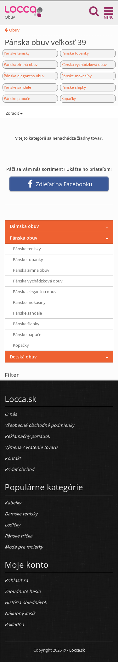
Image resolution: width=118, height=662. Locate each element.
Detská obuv (23, 357)
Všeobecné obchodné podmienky (39, 425)
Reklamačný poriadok (27, 436)
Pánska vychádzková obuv (84, 64)
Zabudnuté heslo (23, 591)
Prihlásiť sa (16, 580)
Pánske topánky (75, 53)
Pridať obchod (19, 469)
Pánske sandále (17, 87)
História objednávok (26, 602)
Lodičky (12, 525)
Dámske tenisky (21, 514)
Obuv (12, 30)
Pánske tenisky (17, 53)
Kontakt (13, 458)
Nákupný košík (20, 613)
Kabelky (13, 503)
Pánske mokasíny (76, 75)
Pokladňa (14, 624)
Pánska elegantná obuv (24, 75)
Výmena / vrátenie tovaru (31, 447)
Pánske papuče (17, 98)
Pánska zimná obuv (20, 64)
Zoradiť (14, 113)
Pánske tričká (18, 536)
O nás (11, 414)
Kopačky (68, 98)
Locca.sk (77, 650)
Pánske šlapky (73, 87)
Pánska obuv (23, 238)
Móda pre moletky (24, 547)
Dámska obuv (24, 226)
